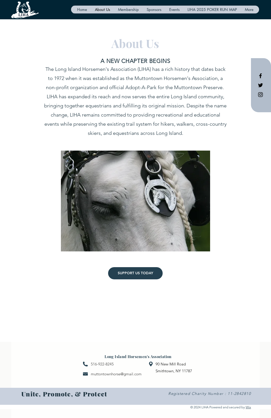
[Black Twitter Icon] (260, 85)
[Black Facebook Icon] (260, 76)
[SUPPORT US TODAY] (135, 273)
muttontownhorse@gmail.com (116, 374)
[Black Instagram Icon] (260, 94)
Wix (248, 407)
